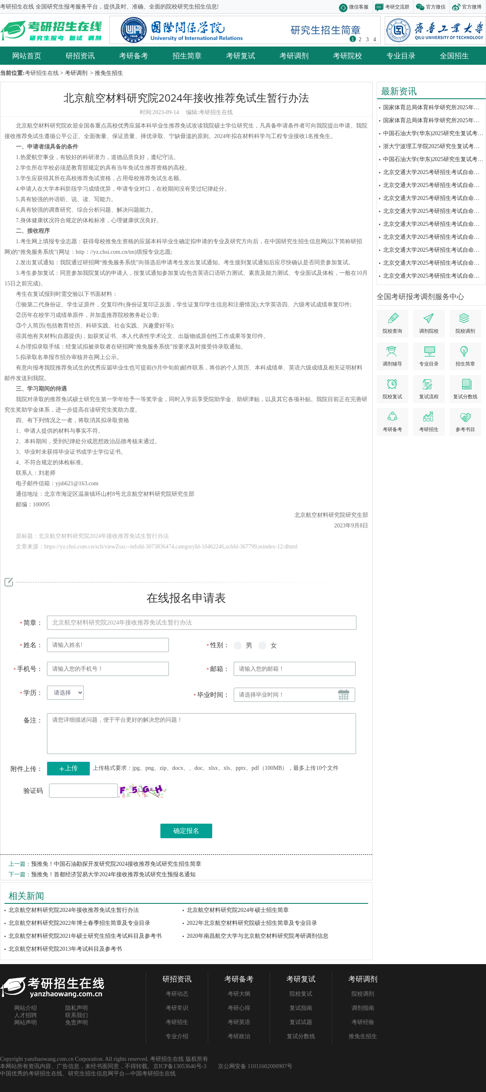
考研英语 (239, 1022)
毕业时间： (211, 694)
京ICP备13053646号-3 (179, 1066)
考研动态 (177, 994)
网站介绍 (25, 1008)
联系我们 (76, 1015)
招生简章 (187, 55)
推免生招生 (363, 1036)
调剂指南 (363, 1008)
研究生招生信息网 (90, 1074)
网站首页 (26, 55)
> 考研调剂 (73, 73)
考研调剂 (294, 55)
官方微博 (472, 6)
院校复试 (301, 994)
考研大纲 (239, 994)
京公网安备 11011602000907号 (255, 1066)
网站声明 (25, 1023)
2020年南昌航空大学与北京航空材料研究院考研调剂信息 (257, 936)
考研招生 (177, 1022)
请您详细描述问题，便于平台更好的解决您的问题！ (201, 733)
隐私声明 (76, 1008)
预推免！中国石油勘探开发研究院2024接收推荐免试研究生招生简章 (116, 864)
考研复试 (240, 55)
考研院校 (347, 55)
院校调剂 (363, 994)
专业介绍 (177, 1036)
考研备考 (133, 55)
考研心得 (239, 1008)
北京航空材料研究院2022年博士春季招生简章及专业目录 (79, 923)
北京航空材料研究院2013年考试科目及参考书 (65, 949)
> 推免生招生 (106, 73)
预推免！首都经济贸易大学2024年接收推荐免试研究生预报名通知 (113, 874)
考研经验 (363, 1022)
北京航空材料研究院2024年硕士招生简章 (238, 910)
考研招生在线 (216, 112)
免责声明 (76, 1023)
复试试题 (301, 1022)
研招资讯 (80, 55)
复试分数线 (301, 1036)
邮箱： (218, 668)
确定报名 (186, 830)
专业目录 (401, 55)
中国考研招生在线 (153, 1074)
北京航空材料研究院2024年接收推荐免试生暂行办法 (186, 97)
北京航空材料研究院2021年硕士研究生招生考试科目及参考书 (85, 936)
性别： (218, 645)
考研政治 (239, 1036)
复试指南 (301, 1008)
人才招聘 (25, 1015)
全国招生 (454, 55)
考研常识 (177, 1008)
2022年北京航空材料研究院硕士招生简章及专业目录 (252, 923)
